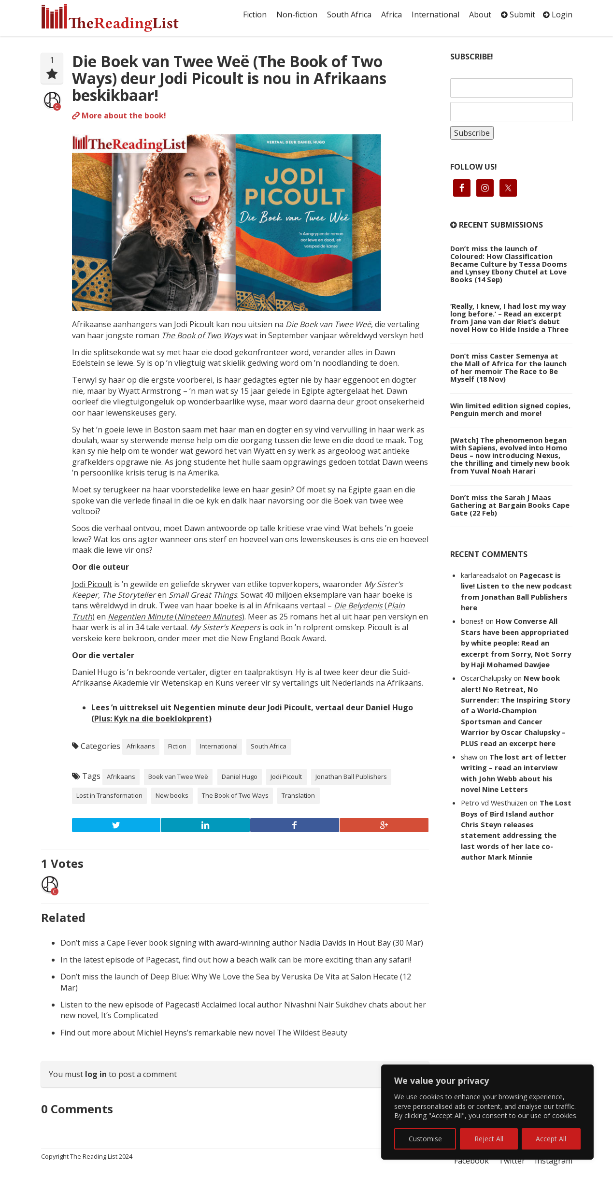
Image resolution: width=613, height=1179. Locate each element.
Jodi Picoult (92, 584)
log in (96, 1074)
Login (557, 14)
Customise (425, 1138)
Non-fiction (296, 14)
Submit (518, 14)
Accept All (551, 1138)
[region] (487, 1112)
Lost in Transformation (109, 795)
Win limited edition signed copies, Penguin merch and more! (510, 409)
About (480, 14)
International (435, 14)
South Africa (349, 14)
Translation (298, 795)
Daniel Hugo (239, 776)
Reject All (488, 1138)
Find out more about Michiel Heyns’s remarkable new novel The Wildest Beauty (203, 1032)
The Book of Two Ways (201, 335)
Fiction (255, 14)
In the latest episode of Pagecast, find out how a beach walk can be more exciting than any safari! (235, 959)
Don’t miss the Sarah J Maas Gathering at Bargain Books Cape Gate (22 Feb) (510, 505)
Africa (391, 14)
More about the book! (119, 115)
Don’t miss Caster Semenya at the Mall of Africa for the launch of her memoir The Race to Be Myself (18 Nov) (508, 367)
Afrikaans (141, 746)
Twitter (512, 1160)
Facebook (471, 1160)
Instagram (553, 1160)
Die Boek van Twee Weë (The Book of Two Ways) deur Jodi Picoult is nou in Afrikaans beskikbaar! (229, 78)
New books (172, 795)
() (176, 616)
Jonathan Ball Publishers (351, 776)
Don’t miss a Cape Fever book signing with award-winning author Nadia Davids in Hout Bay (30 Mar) (241, 942)
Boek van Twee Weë (178, 776)
